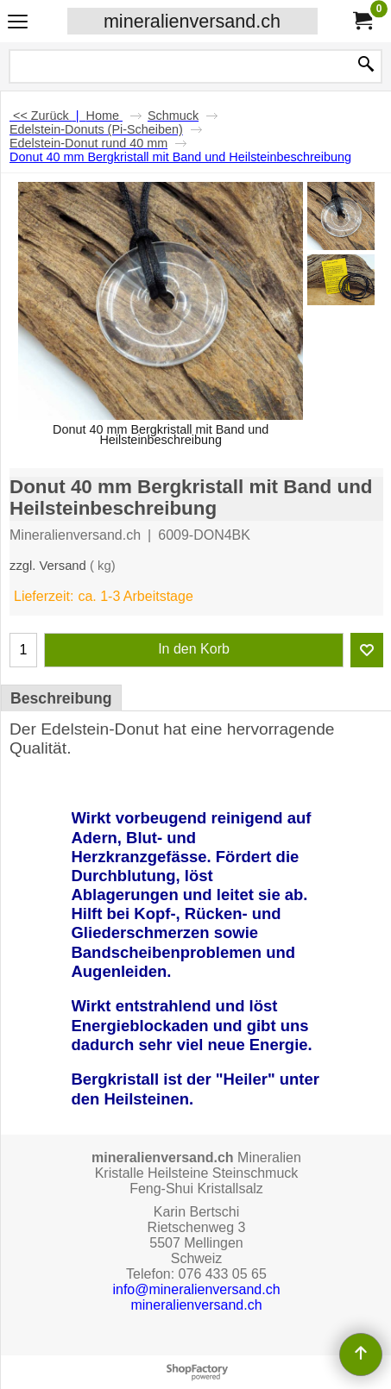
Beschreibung (61, 698)
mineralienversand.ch (192, 21)
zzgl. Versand (47, 565)
